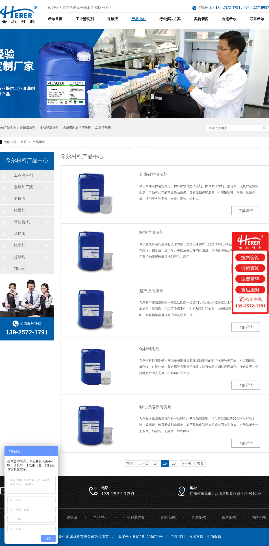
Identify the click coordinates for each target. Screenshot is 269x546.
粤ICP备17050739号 (147, 537)
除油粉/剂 (22, 222)
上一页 (143, 463)
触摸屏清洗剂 (151, 232)
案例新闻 (201, 19)
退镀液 (112, 19)
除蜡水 (19, 234)
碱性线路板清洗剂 (155, 407)
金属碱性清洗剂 (153, 174)
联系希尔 (257, 19)
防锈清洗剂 (27, 127)
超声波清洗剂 (151, 290)
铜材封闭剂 (149, 349)
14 (156, 463)
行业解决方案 (170, 19)
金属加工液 (23, 187)
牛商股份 (214, 537)
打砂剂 (19, 257)
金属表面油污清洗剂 (77, 127)
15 (165, 463)
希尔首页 (55, 19)
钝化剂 (19, 268)
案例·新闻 (168, 517)
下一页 (186, 463)
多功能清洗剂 (49, 127)
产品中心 (138, 19)
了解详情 (246, 211)
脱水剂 (19, 245)
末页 (200, 463)
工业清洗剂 (85, 19)
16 (174, 463)
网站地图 (259, 517)
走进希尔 (229, 19)
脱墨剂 (19, 210)
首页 (24, 142)
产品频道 (39, 142)
